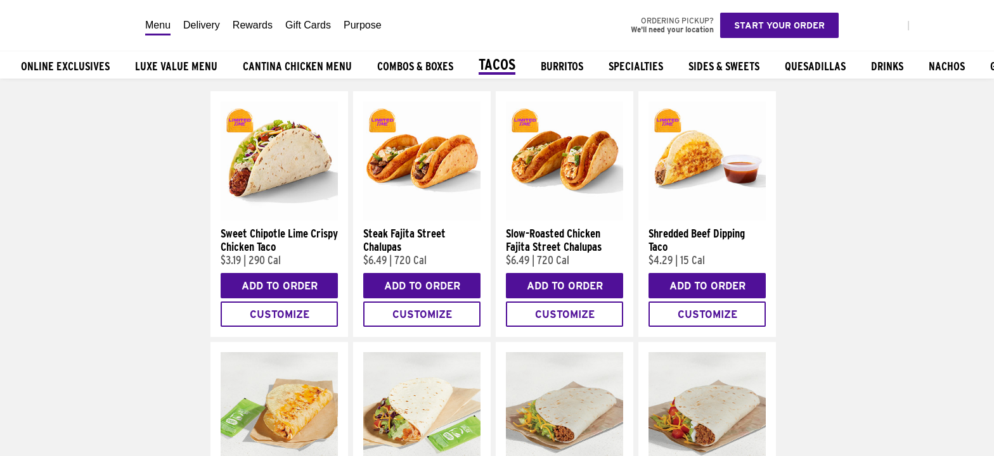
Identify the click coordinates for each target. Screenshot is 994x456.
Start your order (779, 25)
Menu (158, 25)
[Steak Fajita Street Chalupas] (422, 217)
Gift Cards (308, 25)
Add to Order (280, 286)
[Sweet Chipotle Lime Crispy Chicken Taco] (279, 217)
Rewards (253, 25)
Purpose (363, 25)
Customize (279, 314)
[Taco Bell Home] (69, 25)
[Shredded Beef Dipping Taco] (707, 217)
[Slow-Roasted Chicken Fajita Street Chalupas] (564, 217)
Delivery (201, 25)
